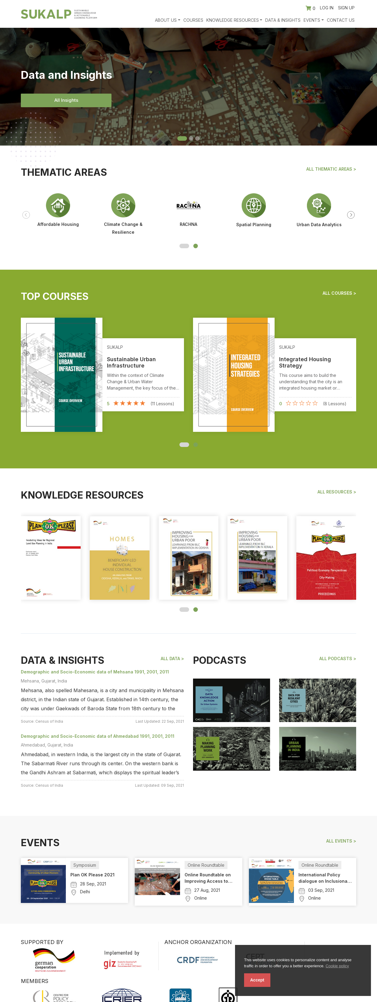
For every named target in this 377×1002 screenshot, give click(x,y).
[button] (184, 246)
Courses (193, 20)
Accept (257, 980)
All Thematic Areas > (331, 169)
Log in (327, 7)
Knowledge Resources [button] (232, 20)
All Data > (172, 658)
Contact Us (341, 20)
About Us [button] (166, 20)
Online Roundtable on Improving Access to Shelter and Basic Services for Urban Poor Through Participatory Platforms (211, 878)
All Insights (66, 100)
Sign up (346, 7)
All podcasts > (337, 658)
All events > (341, 841)
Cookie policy (337, 966)
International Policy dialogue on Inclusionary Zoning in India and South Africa (325, 878)
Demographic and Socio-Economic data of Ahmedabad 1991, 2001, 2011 (97, 736)
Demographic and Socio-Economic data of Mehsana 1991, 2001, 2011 (95, 671)
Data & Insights (283, 20)
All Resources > (336, 492)
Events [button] (312, 20)
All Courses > (339, 293)
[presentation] (26, 215)
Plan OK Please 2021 (92, 874)
